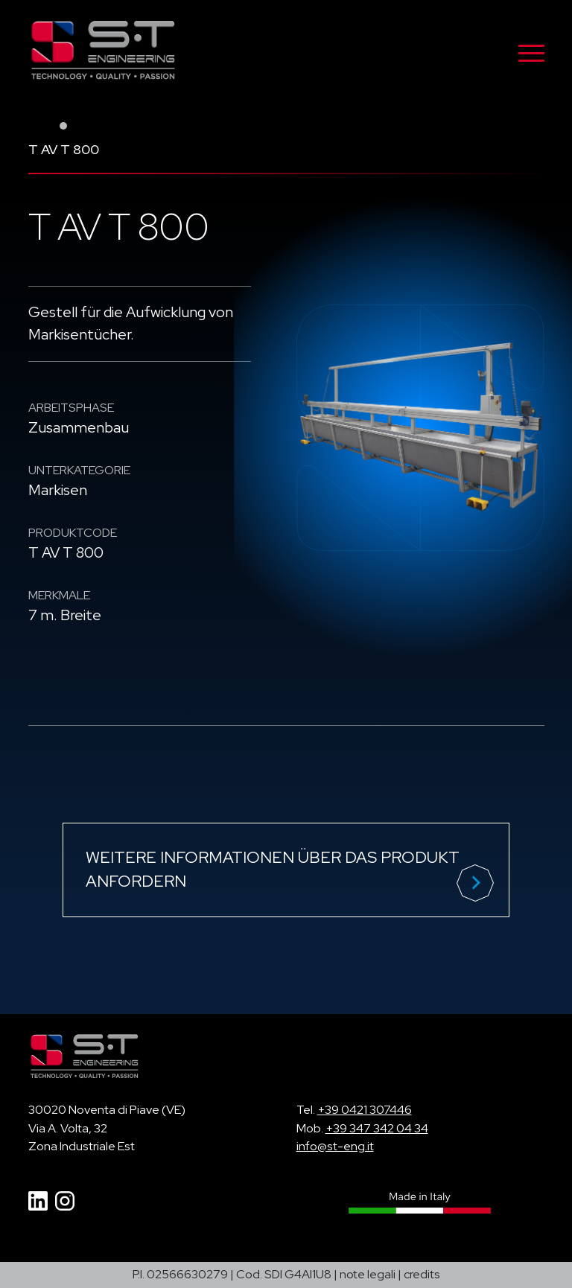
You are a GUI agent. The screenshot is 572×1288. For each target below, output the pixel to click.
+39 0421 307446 (364, 1110)
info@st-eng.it (335, 1146)
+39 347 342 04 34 (376, 1128)
